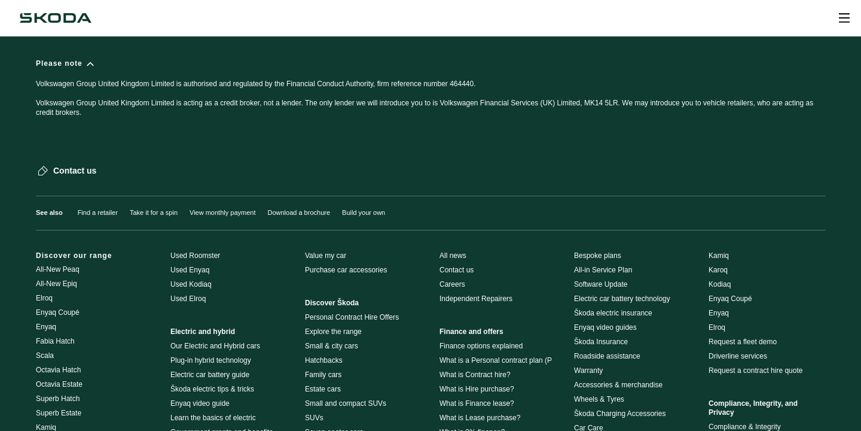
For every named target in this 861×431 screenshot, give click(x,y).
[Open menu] (844, 18)
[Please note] (430, 94)
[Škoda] (55, 18)
